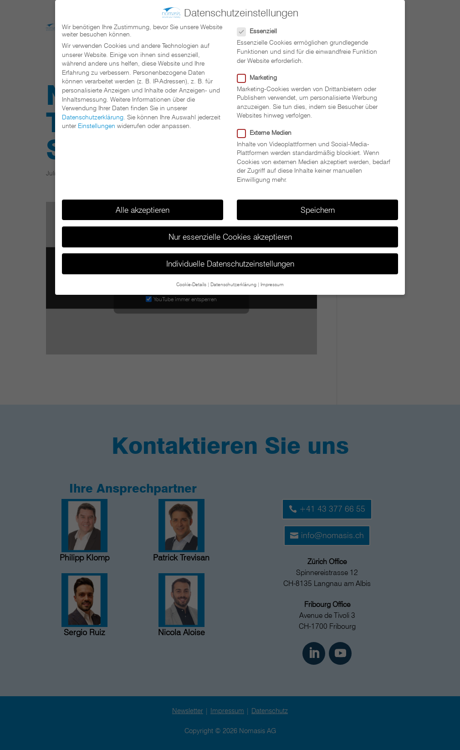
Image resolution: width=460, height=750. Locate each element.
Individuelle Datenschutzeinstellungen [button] (230, 263)
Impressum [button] (272, 284)
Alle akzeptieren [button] (142, 209)
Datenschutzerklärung (92, 116)
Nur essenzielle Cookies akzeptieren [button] (230, 236)
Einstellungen (96, 125)
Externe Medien (268, 132)
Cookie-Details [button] (191, 284)
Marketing (261, 77)
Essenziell (261, 31)
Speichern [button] (318, 209)
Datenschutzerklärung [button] (233, 284)
